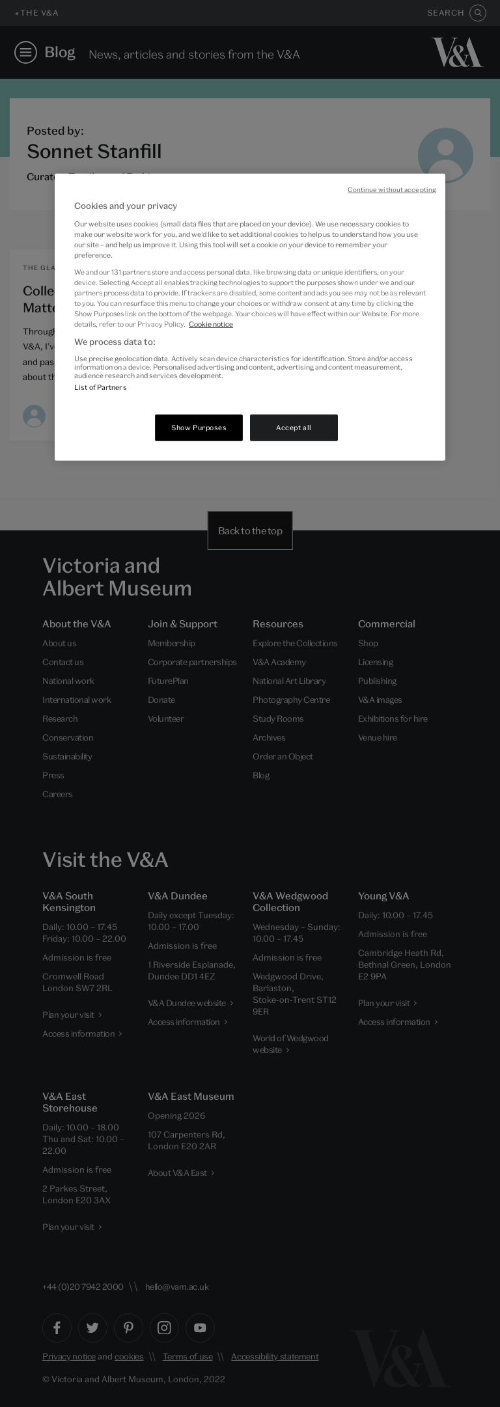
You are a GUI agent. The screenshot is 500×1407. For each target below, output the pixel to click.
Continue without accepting (392, 189)
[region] (250, 317)
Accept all (293, 426)
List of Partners (100, 387)
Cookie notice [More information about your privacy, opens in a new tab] (211, 323)
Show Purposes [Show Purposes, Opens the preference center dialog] (199, 426)
